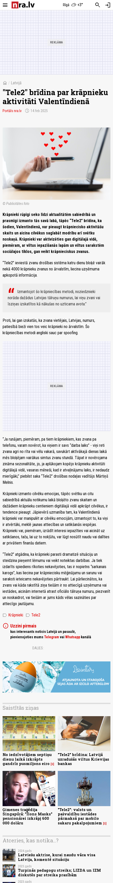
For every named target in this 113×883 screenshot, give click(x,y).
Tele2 (33, 615)
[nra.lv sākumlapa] (23, 5)
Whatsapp (72, 637)
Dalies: (38, 648)
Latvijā (16, 82)
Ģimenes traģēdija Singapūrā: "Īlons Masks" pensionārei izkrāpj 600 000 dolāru (27, 816)
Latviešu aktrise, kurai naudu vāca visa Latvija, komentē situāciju (56, 857)
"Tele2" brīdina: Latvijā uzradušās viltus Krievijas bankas (83, 759)
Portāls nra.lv (12, 111)
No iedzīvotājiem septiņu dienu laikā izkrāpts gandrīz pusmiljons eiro (27, 759)
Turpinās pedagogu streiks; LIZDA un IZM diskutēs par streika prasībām (59, 872)
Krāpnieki (13, 615)
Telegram (51, 637)
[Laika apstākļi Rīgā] (73, 5)
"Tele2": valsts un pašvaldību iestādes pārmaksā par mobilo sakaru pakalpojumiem (80, 816)
